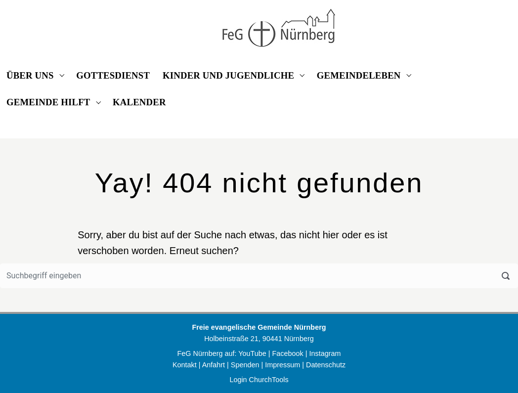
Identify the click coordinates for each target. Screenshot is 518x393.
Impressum (282, 365)
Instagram (325, 353)
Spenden (245, 365)
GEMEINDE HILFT (48, 102)
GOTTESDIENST (113, 75)
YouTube (252, 353)
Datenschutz (325, 365)
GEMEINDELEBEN (359, 75)
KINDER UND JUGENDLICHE (228, 75)
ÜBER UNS (30, 75)
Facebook (288, 353)
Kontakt (185, 365)
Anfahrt (213, 365)
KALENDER (139, 102)
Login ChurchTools (258, 380)
